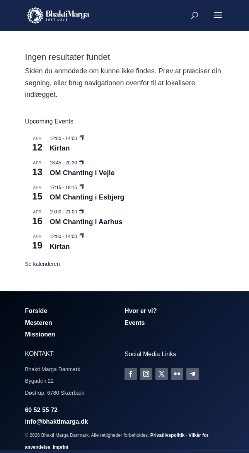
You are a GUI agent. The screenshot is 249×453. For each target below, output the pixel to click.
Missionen (40, 334)
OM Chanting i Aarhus (85, 222)
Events (134, 322)
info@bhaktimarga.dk (56, 421)
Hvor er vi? (140, 311)
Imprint (60, 447)
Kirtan (59, 148)
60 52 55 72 (41, 410)
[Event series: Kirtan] (81, 138)
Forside (36, 311)
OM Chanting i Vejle (81, 173)
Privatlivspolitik (167, 435)
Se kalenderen (42, 264)
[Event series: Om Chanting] (81, 163)
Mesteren (38, 322)
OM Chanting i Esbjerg (86, 197)
